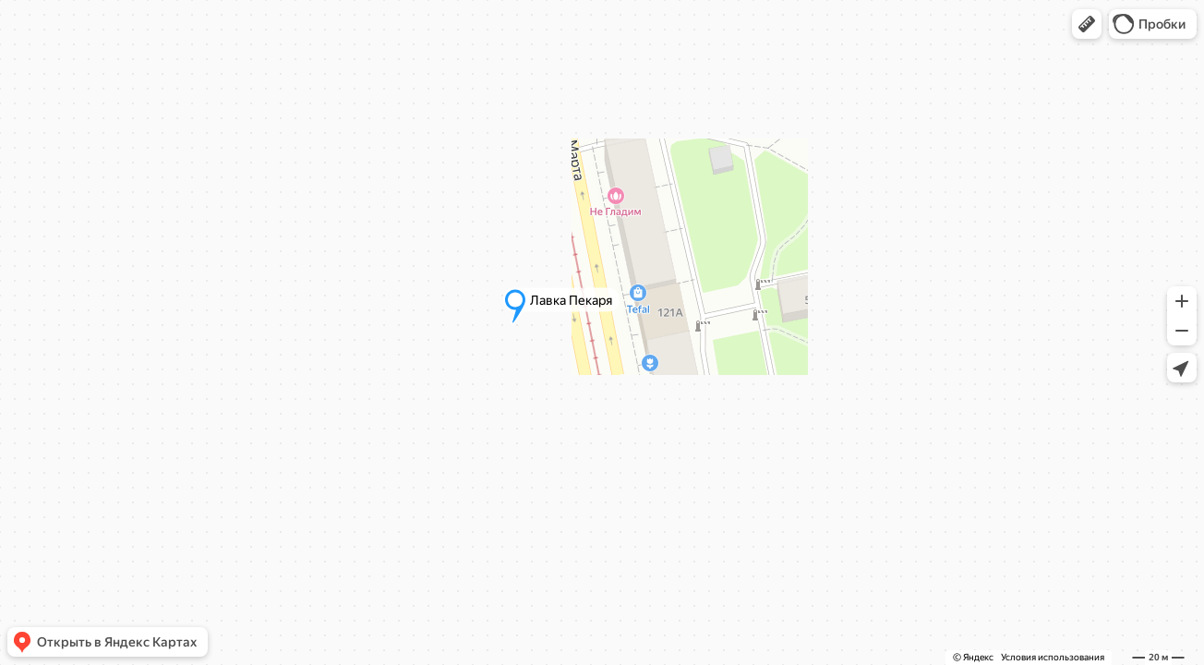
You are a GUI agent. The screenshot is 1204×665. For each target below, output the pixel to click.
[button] (1087, 24)
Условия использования (1052, 657)
